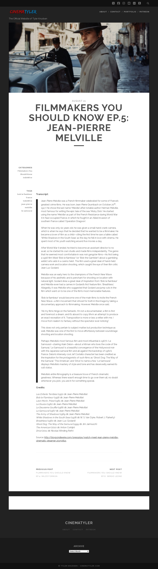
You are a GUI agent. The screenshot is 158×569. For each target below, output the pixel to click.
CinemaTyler (79, 523)
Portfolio (130, 12)
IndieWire (27, 178)
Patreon (144, 12)
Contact (115, 12)
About (103, 12)
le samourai (26, 211)
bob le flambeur (24, 194)
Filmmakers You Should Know (25, 172)
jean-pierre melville (26, 206)
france (29, 198)
